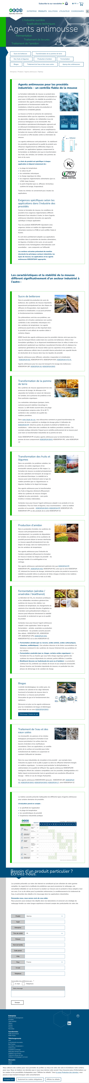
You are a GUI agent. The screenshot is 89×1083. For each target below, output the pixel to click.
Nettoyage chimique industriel (16, 1051)
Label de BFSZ (12, 1021)
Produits (42, 11)
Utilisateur (64, 11)
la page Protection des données (67, 1072)
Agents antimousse (31, 72)
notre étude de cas (28, 420)
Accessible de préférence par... (22, 981)
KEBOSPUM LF (53, 782)
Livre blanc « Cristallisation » (16, 1046)
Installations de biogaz (14, 1050)
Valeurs (10, 1023)
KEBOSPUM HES (37, 569)
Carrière (10, 1025)
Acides (10, 1064)
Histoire (10, 1027)
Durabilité (11, 1019)
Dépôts (10, 1062)
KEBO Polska (12, 1035)
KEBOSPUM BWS (49, 366)
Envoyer (17, 1002)
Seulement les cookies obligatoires (30, 1079)
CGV (9, 1040)
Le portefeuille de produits (15, 1042)
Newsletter (11, 1029)
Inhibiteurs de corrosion (14, 1053)
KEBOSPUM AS (36, 366)
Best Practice (11, 1044)
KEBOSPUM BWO (41, 709)
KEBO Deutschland (13, 1034)
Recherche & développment (15, 1018)
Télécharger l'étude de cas (28, 714)
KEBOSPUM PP (23, 425)
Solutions (53, 11)
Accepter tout (9, 1079)
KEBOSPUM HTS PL (64, 360)
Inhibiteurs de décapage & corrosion (18, 1057)
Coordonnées (77, 11)
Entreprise (32, 11)
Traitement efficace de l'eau (15, 1055)
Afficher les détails (53, 1079)
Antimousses (11, 1048)
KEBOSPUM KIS (24, 360)
